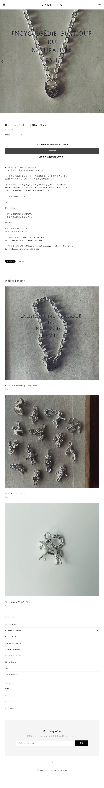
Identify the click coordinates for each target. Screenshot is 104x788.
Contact (8, 702)
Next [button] (101, 61)
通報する (22, 261)
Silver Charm (10, 662)
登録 (81, 743)
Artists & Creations (13, 643)
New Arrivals (10, 624)
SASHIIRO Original (13, 656)
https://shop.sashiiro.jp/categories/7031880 (23, 240)
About (7, 695)
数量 (7, 135)
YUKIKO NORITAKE (14, 649)
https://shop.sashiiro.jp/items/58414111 (22, 249)
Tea (6, 668)
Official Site (10, 708)
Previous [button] (2, 61)
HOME (8, 689)
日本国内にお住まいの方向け (52, 157)
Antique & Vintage (13, 631)
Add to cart (52, 151)
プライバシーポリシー (43, 770)
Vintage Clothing (12, 637)
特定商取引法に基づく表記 (59, 770)
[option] (52, 61)
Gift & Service (11, 675)
